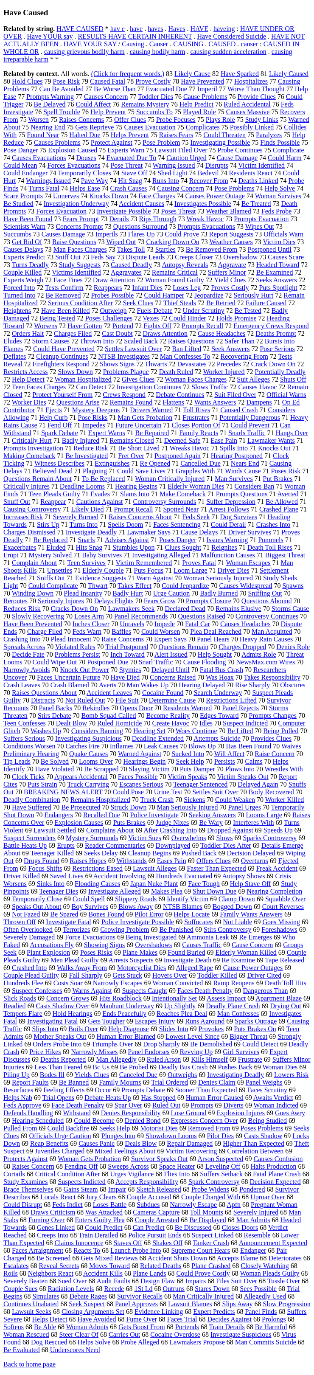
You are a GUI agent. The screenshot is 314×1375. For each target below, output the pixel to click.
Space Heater (177, 1166)
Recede (114, 1288)
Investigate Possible (124, 211)
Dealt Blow (71, 723)
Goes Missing (281, 921)
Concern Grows (67, 998)
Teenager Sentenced (200, 784)
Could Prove (182, 234)
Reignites (224, 547)
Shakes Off (167, 1242)
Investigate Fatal (68, 921)
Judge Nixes (172, 822)
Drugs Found (41, 860)
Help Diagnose (128, 1028)
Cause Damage (237, 157)
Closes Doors (239, 1227)
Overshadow (240, 257)
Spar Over (128, 1105)
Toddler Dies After (225, 845)
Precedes (229, 364)
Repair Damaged (190, 1143)
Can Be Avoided (61, 89)
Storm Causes (51, 341)
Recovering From (244, 356)
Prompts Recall (202, 325)
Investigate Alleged (114, 891)
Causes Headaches (245, 623)
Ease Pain (223, 440)
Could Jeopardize (185, 585)
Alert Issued (171, 654)
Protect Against (111, 142)
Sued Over (72, 1281)
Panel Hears (213, 639)
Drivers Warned (151, 409)
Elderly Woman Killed (246, 952)
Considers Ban (255, 486)
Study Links (261, 119)
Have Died (125, 677)
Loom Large (190, 570)
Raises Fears (176, 134)
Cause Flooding (204, 662)
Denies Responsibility (131, 1112)
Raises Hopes (88, 860)
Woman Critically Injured (170, 478)
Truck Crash (157, 799)
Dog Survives (239, 516)
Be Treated (256, 203)
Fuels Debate (155, 310)
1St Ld (143, 1288)
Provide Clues (257, 96)
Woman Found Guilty (174, 280)
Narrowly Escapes (118, 983)
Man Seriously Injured (187, 807)
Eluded (55, 547)
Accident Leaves (109, 692)
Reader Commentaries (115, 845)
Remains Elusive (238, 608)
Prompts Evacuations (206, 226)
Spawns (292, 585)
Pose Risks (93, 417)
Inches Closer (91, 623)
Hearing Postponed (237, 455)
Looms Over (96, 761)
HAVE (199, 28)
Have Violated (54, 769)
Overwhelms (188, 837)
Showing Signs (104, 944)
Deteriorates (285, 1258)
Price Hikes (45, 1051)
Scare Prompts (23, 196)
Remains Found (130, 402)
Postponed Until (270, 249)
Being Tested (57, 318)
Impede (164, 623)
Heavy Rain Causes (266, 639)
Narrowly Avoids (26, 669)
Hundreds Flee (23, 983)
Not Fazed (26, 914)
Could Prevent (249, 425)
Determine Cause (172, 700)
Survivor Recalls (140, 1296)
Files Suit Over (236, 1281)
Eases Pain (171, 860)
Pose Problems (234, 188)
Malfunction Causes (227, 555)
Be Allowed (282, 501)
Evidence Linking (159, 1311)
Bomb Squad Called (108, 715)
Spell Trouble (61, 111)
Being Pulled (280, 730)
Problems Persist (77, 654)
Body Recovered (271, 792)
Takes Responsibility (272, 677)
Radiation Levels (71, 1288)
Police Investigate (154, 814)
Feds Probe (276, 211)
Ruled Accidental (247, 104)
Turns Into (84, 524)
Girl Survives (241, 1051)
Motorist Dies (158, 1128)
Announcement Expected (273, 1242)
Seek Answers (230, 348)
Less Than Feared (58, 1067)
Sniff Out (68, 257)
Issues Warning (227, 539)
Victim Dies (279, 241)
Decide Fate (28, 654)
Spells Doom (125, 524)
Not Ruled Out (85, 700)
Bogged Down (232, 906)
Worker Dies (29, 402)
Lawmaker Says (149, 532)
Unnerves (66, 196)
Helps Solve (94, 1342)
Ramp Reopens (233, 983)
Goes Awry (290, 1112)
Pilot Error (149, 914)
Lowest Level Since (192, 1036)
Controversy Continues (267, 616)
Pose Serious (277, 348)
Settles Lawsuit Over (133, 348)
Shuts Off (293, 379)
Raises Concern (33, 1166)
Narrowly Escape (193, 1204)
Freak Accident (276, 868)
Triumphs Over (112, 1044)
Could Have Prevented (64, 348)
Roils (10, 1273)
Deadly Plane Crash (233, 1005)
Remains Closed (131, 440)
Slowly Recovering (38, 616)
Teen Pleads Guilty (54, 494)
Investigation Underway (76, 203)
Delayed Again (258, 784)
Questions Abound (266, 601)
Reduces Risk (22, 608)
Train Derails (226, 1326)
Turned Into (19, 295)
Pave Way (94, 180)
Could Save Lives (141, 471)
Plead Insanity (83, 593)
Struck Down (129, 807)
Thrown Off (19, 921)
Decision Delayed (251, 853)
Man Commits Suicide (265, 1342)
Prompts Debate (143, 1090)
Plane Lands (149, 1273)
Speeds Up (278, 830)
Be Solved (55, 761)
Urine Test (168, 792)
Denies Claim (217, 1082)
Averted (287, 494)
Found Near (43, 134)
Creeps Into (52, 1235)
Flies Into (177, 1174)
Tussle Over (283, 1281)
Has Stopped (158, 1097)
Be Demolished (211, 1044)
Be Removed (63, 295)
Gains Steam (80, 1189)
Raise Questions (74, 241)
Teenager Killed (52, 853)
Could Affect (93, 104)
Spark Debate (59, 432)
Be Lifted (240, 730)
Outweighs (182, 1074)
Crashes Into (273, 524)
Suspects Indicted (81, 1181)
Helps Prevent (130, 134)
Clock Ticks (28, 776)
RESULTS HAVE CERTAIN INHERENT (135, 36)
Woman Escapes (248, 562)
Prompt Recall (133, 509)
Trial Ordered (169, 1082)
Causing (133, 44)
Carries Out (124, 1334)
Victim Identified (261, 165)
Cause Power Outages (253, 967)
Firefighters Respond (61, 364)
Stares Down (212, 1288)
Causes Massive (248, 111)
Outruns (174, 1288)
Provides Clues (271, 738)
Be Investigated (86, 455)
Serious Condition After (80, 302)
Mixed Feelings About (125, 1151)
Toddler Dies (155, 96)
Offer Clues (130, 119)
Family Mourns (120, 1082)
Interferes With (253, 822)
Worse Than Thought (256, 89)
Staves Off (127, 1242)
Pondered (252, 1189)
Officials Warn (283, 234)
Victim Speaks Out (243, 776)
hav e (117, 28)
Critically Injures (26, 486)
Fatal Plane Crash (277, 1174)
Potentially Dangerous (249, 417)
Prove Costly (153, 81)
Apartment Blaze (278, 998)
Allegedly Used (265, 1296)
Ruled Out (166, 1105)
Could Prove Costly (203, 1273)
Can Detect (91, 387)
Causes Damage (63, 234)
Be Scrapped (101, 769)
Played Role (199, 111)
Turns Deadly (30, 264)
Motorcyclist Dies (141, 967)
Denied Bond (143, 1120)
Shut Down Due (214, 891)
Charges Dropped (242, 646)
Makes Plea (166, 891)
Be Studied (18, 203)
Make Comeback (183, 494)
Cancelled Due (200, 463)
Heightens (17, 310)
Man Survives (233, 478)
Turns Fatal (43, 188)
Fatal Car (197, 623)
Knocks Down (108, 196)
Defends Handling (28, 1112)
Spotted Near (181, 509)
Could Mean (20, 165)
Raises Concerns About (140, 516)
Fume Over (141, 1319)
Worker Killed (284, 799)
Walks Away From (82, 967)
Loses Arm (89, 616)
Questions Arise (78, 402)
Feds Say (103, 257)
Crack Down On (273, 364)
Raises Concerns (81, 119)
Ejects (53, 409)
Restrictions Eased (97, 868)
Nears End (245, 463)
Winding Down (32, 593)
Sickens (194, 799)
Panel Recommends (141, 616)
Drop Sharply (161, 1044)
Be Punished (176, 929)
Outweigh (113, 310)
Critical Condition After (67, 1174)
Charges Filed (73, 333)
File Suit (127, 700)
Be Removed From (212, 249)
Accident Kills (103, 1273)
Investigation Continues (149, 387)
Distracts (43, 700)
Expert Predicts (214, 1311)
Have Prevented (202, 81)
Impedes (93, 425)
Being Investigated (151, 937)
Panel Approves (136, 1304)
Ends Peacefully (125, 1013)
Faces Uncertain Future (68, 677)
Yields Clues (91, 1074)
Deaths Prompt (275, 333)
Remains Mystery (145, 104)
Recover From (208, 180)
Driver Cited (264, 975)
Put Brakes (278, 478)
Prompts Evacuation (261, 218)
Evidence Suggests (100, 578)
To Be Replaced (103, 478)
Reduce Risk (90, 448)
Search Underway (217, 692)
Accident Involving (119, 876)
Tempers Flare (22, 1013)
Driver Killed (21, 876)
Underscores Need (75, 1349)
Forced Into (19, 287)
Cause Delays (199, 532)
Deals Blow (141, 1143)
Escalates (16, 1265)
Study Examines (25, 1181)
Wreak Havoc (205, 218)
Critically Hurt (32, 440)
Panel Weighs (264, 1082)
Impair (117, 1189)
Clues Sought (183, 547)
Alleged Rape (194, 967)
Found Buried (186, 952)
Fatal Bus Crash (221, 669)
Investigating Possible (220, 142)
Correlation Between (255, 1151)
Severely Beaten (25, 1281)
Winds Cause (243, 471)
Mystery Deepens (96, 409)
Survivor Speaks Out (159, 1158)
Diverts (234, 1105)
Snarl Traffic (156, 662)
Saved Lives (67, 876)
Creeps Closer (194, 257)
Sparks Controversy (270, 837)
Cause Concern (252, 944)
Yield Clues (230, 280)
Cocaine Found (162, 692)
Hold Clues (27, 81)
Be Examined (274, 272)
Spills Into (234, 448)
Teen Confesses (24, 723)
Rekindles (95, 707)
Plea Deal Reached (215, 631)
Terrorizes (76, 929)
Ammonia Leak (207, 937)
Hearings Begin (144, 761)
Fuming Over (46, 1219)
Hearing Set (149, 730)
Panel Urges (244, 807)
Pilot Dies (220, 1135)
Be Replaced (50, 539)
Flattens (173, 402)
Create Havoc (170, 723)
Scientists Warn (24, 226)
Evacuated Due (166, 89)
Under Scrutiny (203, 310)
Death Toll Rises (269, 547)
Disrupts (216, 165)
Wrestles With (283, 769)
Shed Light (172, 173)
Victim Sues (144, 837)
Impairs (195, 1281)
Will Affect (229, 753)
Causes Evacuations (39, 157)
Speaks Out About (36, 906)
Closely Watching (265, 1265)
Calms (254, 761)
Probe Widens (210, 1189)
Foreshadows (279, 929)
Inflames (122, 746)
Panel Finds (261, 1311)
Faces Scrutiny (267, 1090)
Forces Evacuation (61, 211)
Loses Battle (110, 1204)
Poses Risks (96, 952)
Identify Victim (187, 899)
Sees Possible (258, 1288)
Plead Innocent (71, 639)
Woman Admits (87, 1326)
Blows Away (135, 906)
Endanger (253, 1250)
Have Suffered (31, 807)
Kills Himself (209, 1059)
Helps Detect (49, 1319)
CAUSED (222, 44)
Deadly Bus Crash (182, 1067)
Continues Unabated (31, 1304)
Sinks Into (50, 883)
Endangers (58, 814)
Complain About (34, 562)
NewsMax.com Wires (265, 662)
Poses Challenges (109, 318)
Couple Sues (20, 1288)
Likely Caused (288, 73)
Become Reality (168, 715)
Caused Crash (239, 409)
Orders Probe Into (57, 1044)
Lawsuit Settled (55, 830)
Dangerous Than (265, 990)
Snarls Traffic (246, 432)
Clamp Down (237, 899)
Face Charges (156, 196)
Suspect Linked (213, 1235)
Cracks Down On (74, 608)
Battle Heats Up (25, 845)
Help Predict (196, 104)
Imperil (207, 89)
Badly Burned (219, 593)
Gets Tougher (106, 1021)
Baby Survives (102, 555)
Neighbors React (50, 1273)
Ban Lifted (186, 348)
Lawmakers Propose (197, 1342)
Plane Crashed (210, 1265)
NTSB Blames (182, 906)
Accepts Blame (237, 1258)
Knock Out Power (84, 669)
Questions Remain (183, 646)
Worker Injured (224, 371)
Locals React (58, 1197)
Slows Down (75, 371)
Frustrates (195, 417)
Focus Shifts (45, 868)
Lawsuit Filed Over (180, 150)
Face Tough (204, 883)
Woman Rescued (26, 1334)
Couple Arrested (157, 1219)
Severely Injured (255, 1212)
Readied (14, 1005)
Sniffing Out (265, 593)
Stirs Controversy (227, 929)
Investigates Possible (202, 203)
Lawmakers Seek (131, 608)
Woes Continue (196, 730)
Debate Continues (180, 394)
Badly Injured (80, 440)
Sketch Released (158, 1189)
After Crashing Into (170, 830)
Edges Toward (219, 715)
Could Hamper (164, 295)
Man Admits (253, 1219)
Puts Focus (149, 570)
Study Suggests (80, 264)
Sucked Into (187, 753)
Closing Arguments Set (93, 1311)
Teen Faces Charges (39, 387)
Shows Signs (117, 364)
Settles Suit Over (215, 792)
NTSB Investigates (124, 356)
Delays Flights (114, 601)
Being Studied (267, 1120)
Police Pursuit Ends (154, 1235)
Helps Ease (85, 188)
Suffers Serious (24, 738)
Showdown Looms (171, 1135)
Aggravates (126, 272)
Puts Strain (42, 784)
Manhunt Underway (127, 1005)
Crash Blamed (69, 685)
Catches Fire (82, 746)
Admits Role (258, 654)
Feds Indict (67, 1204)
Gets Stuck (127, 975)
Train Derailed (98, 1235)
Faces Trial (182, 1319)
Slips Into (45, 1028)
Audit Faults (114, 1281)
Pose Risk (66, 81)
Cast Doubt (117, 333)
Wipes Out (259, 226)
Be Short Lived (139, 448)
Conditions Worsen (29, 746)
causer (249, 44)
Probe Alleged (140, 1342)
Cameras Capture (156, 1212)
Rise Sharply (252, 685)
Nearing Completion (274, 891)
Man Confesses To (185, 356)
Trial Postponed (126, 646)
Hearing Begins (136, 486)
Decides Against (229, 1319)
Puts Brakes (129, 822)
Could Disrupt (22, 1204)
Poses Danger (177, 539)
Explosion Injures (241, 1112)
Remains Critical (175, 272)
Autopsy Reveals (185, 264)
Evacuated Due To (132, 157)
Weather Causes (230, 241)
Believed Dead (52, 471)
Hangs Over (291, 432)
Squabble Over (285, 899)
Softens (13, 1326)
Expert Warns (106, 432)
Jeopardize (208, 295)
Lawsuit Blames (190, 1304)
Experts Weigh (23, 280)
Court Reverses (283, 906)
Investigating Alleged (161, 555)
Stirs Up (48, 524)
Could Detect (260, 1044)
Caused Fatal (107, 81)
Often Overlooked (28, 929)
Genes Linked (56, 1227)
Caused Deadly (131, 264)
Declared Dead (185, 608)
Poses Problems (262, 1128)
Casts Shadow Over (62, 1005)
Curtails (14, 1174)
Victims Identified (76, 272)
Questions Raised (202, 616)
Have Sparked (240, 73)
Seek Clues (138, 302)
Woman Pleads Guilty (269, 1273)
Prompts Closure (208, 601)
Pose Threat (126, 165)
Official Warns (286, 394)
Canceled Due (138, 1074)
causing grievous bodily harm (84, 51)
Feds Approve (22, 1105)
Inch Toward (127, 654)
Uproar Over (267, 1197)
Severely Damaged (29, 937)
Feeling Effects (63, 1090)
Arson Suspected (221, 1158)
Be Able (45, 1326)
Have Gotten (84, 325)
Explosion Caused (72, 150)
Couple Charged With (210, 1197)
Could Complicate (53, 585)
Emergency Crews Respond (270, 325)
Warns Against (92, 990)
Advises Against (127, 539)
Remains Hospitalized (100, 799)
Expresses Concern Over (204, 1120)
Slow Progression (286, 1304)
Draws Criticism (53, 1212)
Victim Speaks (187, 776)
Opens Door (136, 707)
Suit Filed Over (235, 394)
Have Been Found (28, 218)
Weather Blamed (228, 211)
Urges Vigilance (132, 1174)
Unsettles (60, 570)
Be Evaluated (21, 1349)
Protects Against (25, 1158)
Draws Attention (165, 333)
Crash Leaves (21, 685)
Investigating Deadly (235, 1074)
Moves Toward (109, 1265)
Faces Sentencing (177, 524)
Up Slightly (180, 1005)
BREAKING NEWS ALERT (63, 792)
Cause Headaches (221, 333)
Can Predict (149, 1227)
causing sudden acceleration (228, 51)
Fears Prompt (81, 218)
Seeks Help (114, 1128)
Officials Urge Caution (60, 1135)
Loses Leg (187, 287)
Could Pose (127, 792)
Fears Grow (160, 601)
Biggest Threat (285, 555)
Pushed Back (198, 853)
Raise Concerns (122, 639)
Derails (119, 218)
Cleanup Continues (62, 356)
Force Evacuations (90, 937)
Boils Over (83, 1028)
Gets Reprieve (94, 127)
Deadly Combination (31, 799)
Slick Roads (19, 998)
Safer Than (239, 341)
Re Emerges (255, 937)
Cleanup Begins (149, 853)
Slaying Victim (149, 769)
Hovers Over (169, 975)
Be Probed (134, 1067)
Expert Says (170, 639)
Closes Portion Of (196, 425)
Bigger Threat (248, 1036)
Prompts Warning (50, 96)
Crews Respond (124, 394)
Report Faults (30, 1082)
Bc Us (101, 1067)
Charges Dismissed (29, 532)
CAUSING (188, 44)
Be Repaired (152, 432)
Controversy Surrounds (164, 501)
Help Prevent (108, 111)
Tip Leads (17, 761)
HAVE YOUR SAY (90, 44)
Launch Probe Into (135, 1250)
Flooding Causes (97, 883)
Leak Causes (161, 746)
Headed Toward (277, 264)
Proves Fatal (199, 562)
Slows (224, 837)
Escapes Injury (155, 1021)
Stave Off (134, 173)
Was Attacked (104, 1212)
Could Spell (89, 899)
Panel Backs (56, 707)
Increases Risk (23, 516)
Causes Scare (286, 257)
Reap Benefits (49, 1143)
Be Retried (221, 302)
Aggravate (232, 264)
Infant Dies (147, 287)
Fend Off (60, 425)
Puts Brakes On (255, 1028)
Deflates (14, 356)
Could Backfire (68, 1128)
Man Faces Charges (80, 249)
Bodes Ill (52, 1074)
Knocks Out (274, 448)
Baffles (121, 631)
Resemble (257, 1235)
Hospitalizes (251, 81)
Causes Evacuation (149, 127)
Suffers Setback (221, 1174)
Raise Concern (274, 753)
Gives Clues (138, 379)
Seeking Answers (212, 814)
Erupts (66, 845)
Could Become (94, 1120)
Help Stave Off (250, 883)
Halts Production (273, 1166)
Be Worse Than (115, 89)
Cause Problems (205, 96)
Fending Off (81, 1166)
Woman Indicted (275, 1105)
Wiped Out (121, 241)
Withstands (131, 860)
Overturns (254, 860)
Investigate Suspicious (241, 1334)
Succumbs (17, 234)
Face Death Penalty (77, 1105)
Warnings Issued (48, 180)
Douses (86, 157)
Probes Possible (112, 295)
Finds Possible (280, 142)
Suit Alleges (253, 379)
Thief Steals (179, 302)
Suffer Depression (230, 501)
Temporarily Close (37, 899)
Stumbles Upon (133, 547)
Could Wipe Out (54, 662)
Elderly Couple (102, 570)
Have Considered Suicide (231, 36)
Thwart (97, 585)
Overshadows (153, 944)
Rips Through (158, 218)
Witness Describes (59, 463)
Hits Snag (89, 547)
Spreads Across (24, 646)
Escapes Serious (141, 784)
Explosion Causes (78, 822)
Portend (122, 325)
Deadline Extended (158, 738)
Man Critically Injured (203, 1296)
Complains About (110, 830)
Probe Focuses (176, 119)
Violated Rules (75, 646)
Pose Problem (161, 142)
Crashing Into (22, 639)
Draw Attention (114, 280)
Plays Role (220, 119)
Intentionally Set (174, 998)
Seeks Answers (276, 280)
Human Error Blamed (126, 1036)
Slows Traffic (209, 387)
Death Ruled (176, 371)
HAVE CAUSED (79, 28)
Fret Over (131, 455)
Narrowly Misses (94, 1051)
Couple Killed (22, 272)
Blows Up (202, 746)
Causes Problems (57, 142)
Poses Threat (178, 211)
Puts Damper (197, 769)
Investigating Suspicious (88, 738)
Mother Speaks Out (60, 1036)
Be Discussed (193, 1227)
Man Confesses (238, 1013)
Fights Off (157, 325)
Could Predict (103, 1227)
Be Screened (53, 1258)
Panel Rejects (240, 707)
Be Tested (248, 310)
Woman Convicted (177, 983)
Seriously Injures (61, 601)
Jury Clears (101, 1197)
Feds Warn (87, 631)
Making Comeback (29, 455)
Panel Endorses (148, 1051)
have (136, 28)
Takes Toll (131, 249)
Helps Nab (17, 1097)
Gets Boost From (141, 1326)
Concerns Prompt (79, 226)
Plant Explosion (48, 952)
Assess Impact (226, 998)
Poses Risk (286, 471)
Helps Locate (192, 914)
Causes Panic (96, 1143)
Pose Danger (20, 150)
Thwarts (156, 364)
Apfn (234, 1204)
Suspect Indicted (245, 723)
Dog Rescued (49, 1342)
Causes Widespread (245, 585)
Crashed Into (29, 967)
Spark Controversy (213, 1181)
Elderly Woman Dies (196, 486)
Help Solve (280, 188)
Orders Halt (28, 333)
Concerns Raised (173, 677)
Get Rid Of (27, 241)
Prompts (202, 1105)
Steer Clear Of (78, 1334)
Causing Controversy (32, 509)
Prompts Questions (241, 494)
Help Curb (53, 417)
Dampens (259, 402)
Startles (165, 249)
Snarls (86, 539)
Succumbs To (154, 111)
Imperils (106, 234)
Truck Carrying (88, 784)
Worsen (38, 119)
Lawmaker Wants (271, 440)
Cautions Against (99, 501)
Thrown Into (97, 341)
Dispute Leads (145, 257)
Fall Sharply (86, 975)
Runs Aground (204, 1021)
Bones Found (106, 914)
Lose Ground (189, 1112)
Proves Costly (230, 287)
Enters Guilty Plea (99, 1219)
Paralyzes (269, 134)
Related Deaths (160, 1265)
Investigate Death (187, 960)
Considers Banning (97, 730)
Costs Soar (68, 983)
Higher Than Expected (253, 1143)
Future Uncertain (138, 425)
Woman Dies (279, 1067)
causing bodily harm (157, 51)
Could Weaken (235, 799)
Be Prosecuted (81, 807)
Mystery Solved (50, 555)
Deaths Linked (258, 180)
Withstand (77, 1112)
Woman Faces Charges (196, 379)
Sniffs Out (51, 578)
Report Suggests (231, 234)
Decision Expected (275, 1181)
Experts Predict (24, 257)
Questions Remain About (37, 478)
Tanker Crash (211, 1242)
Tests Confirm (64, 287)
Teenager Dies (58, 891)
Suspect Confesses (37, 990)
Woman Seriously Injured (218, 578)
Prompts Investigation (33, 448)
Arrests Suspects (131, 960)
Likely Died (87, 509)
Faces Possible (138, 776)
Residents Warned (187, 707)
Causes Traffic (201, 944)
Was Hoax (220, 677)
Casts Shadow (263, 1135)
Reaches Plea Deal (182, 1013)
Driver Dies (234, 570)
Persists (224, 761)
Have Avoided (97, 1319)
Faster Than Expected (216, 868)
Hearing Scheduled (38, 1120)
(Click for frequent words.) (127, 73)
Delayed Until (170, 669)
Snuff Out (16, 501)
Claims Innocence (78, 1242)
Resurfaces (18, 1090)
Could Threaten (224, 134)
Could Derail (228, 524)
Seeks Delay (101, 853)
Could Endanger (25, 173)
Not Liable (237, 921)
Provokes (211, 1028)
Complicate (288, 150)
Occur (103, 1090)
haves (155, 28)
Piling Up (16, 1074)
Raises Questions (191, 341)
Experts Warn (125, 150)
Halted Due (84, 134)
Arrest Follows (229, 509)
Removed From (209, 1128)
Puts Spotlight (278, 287)
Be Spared (64, 914)
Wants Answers (215, 402)
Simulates (45, 1296)
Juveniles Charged (59, 1151)
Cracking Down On (172, 241)
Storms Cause (290, 608)
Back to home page (29, 1364)
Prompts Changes (273, 715)
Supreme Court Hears (200, 1250)
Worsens (45, 325)
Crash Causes (128, 188)
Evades (100, 494)
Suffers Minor (227, 272)
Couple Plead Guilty (31, 975)
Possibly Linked (252, 127)
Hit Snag (130, 180)
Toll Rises (196, 409)
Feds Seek (196, 516)
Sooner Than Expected (206, 1090)
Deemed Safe (182, 440)
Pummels (270, 539)
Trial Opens (58, 1097)
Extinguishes (112, 463)
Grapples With (195, 471)
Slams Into (134, 494)
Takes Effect (134, 585)
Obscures (293, 685)
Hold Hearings (73, 1013)
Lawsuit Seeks (31, 1311)
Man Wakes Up (147, 685)
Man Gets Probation (145, 417)
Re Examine (238, 960)
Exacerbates (19, 547)
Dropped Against (230, 830)
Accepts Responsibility (146, 1181)
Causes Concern (106, 96)
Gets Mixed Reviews (109, 1258)
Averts (107, 685)
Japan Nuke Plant (154, 883)
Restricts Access (25, 371)
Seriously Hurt (253, 295)
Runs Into (165, 180)
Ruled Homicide (119, 723)
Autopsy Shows (243, 876)
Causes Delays (23, 249)
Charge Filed (44, 631)
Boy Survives (89, 906)
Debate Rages (88, 1296)
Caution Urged (186, 157)
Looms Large (264, 814)
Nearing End (48, 127)
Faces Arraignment (37, 1250)
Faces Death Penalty (205, 990)
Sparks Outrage (256, 1021)
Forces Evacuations (74, 165)
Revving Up (196, 1051)
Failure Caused (266, 302)
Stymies (130, 669)
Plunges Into (118, 1135)
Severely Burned (75, 516)
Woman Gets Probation (89, 1158)
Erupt (11, 555)
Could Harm (285, 157)
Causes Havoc (257, 387)
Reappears (108, 287)
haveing (224, 28)
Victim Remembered (144, 562)
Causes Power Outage (215, 196)
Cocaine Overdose (175, 1334)
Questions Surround (140, 226)
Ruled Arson (164, 1059)
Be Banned (74, 1082)
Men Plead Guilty (74, 960)
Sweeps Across (128, 1166)
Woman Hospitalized (83, 379)
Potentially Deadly (280, 371)
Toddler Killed (217, 975)
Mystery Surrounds (92, 837)
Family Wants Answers (251, 914)
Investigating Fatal (52, 1021)
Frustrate (250, 1059)
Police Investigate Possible (137, 921)
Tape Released (285, 960)
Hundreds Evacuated (184, 876)
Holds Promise (236, 318)
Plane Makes (140, 952)
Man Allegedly (116, 1059)
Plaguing (95, 471)
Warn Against (154, 578)
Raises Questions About (44, 692)
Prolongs (274, 1319)
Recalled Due (101, 814)
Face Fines (68, 280)
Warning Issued (174, 165)
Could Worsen (160, 631)
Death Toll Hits (285, 983)
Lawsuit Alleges (155, 868)
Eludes (12, 341)
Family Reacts (198, 432)
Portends (187, 1326)
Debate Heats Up (107, 1097)
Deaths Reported (63, 1059)
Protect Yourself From (62, 394)
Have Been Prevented (32, 623)
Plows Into (240, 769)
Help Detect (28, 379)
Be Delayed (49, 104)
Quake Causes (88, 753)
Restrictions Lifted (231, 700)
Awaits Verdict (273, 1097)
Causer (158, 44)
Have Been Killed (65, 310)
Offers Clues (213, 860)
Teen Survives (86, 562)
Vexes (151, 318)
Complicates (203, 127)
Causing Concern (180, 188)
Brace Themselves (28, 1189)
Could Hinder (187, 318)
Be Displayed (207, 1219)
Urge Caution (171, 593)
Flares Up (141, 234)
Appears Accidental (81, 776)
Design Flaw (157, 1281)
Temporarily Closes (84, 173)
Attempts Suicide (217, 738)
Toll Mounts (206, 1212)
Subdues (148, 1204)
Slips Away (237, 1304)
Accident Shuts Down (177, 1258)
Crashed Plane (278, 509)
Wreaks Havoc (190, 448)
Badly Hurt (127, 593)
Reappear (53, 501)
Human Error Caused (215, 1097)
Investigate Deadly (91, 532)
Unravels (132, 623)
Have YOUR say (50, 36)
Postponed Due (107, 662)
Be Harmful (271, 1326)
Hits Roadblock (120, 998)
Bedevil (208, 173)
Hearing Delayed (202, 685)
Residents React (251, 173)
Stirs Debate (54, 715)
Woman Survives (278, 196)
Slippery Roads (136, 899)
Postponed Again (177, 455)
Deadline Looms (82, 486)
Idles (206, 723)
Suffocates (198, 921)
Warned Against (139, 753)
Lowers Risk (291, 1074)
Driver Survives (249, 532)
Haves (176, 28)
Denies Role (293, 646)
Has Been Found (249, 746)
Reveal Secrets (59, 1265)
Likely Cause (192, 73)
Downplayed (173, 845)
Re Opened (155, 463)
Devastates (191, 364)
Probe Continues (240, 150)
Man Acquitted (272, 631)
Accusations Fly (52, 944)
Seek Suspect (87, 1304)
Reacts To (86, 1250)
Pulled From (20, 1128)
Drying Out (285, 1005)
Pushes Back (235, 1067)
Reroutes (15, 601)
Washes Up (46, 730)
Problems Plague (126, 371)
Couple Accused (149, 1197)
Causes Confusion (278, 1158)
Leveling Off (223, 1166)
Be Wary (211, 822)
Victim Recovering (191, 1151)
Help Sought (215, 654)
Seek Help (190, 761)
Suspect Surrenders (29, 837)
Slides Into (173, 1028)
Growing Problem (124, 929)
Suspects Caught (144, 990)
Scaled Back (141, 341)
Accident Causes (141, 203)
